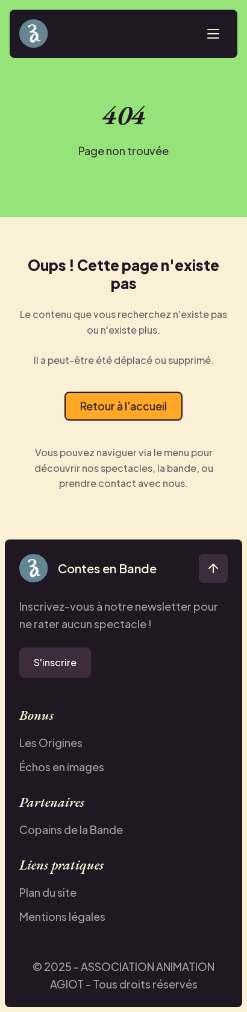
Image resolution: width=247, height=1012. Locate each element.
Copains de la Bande (71, 829)
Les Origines (51, 742)
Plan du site (48, 892)
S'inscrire (55, 662)
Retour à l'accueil (123, 406)
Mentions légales (62, 916)
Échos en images (61, 767)
